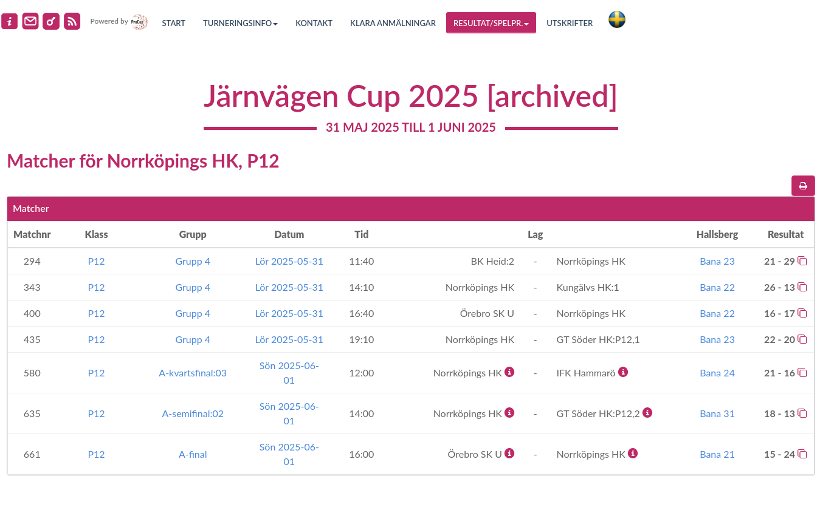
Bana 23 (717, 261)
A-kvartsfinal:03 (193, 372)
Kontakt (313, 23)
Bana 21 (717, 454)
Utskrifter (569, 23)
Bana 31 (717, 413)
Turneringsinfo (240, 23)
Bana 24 (717, 372)
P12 (96, 261)
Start (174, 23)
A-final (193, 454)
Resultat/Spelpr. (491, 23)
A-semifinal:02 (193, 413)
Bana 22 (717, 287)
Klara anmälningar (393, 23)
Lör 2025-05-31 (289, 261)
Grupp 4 (192, 261)
